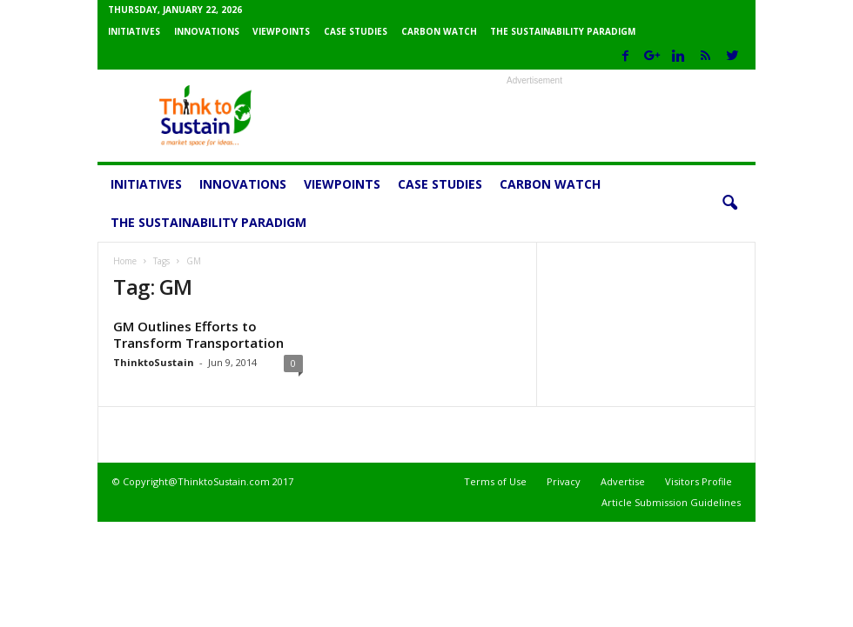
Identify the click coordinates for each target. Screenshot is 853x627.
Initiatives (134, 31)
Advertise (623, 481)
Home (125, 261)
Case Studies (355, 31)
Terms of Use (495, 481)
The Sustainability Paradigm (562, 31)
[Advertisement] (534, 116)
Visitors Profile (698, 481)
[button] (729, 203)
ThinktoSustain (153, 362)
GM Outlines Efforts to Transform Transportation (198, 334)
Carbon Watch (439, 31)
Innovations (206, 31)
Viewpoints (281, 31)
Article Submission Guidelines (671, 502)
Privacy (564, 481)
